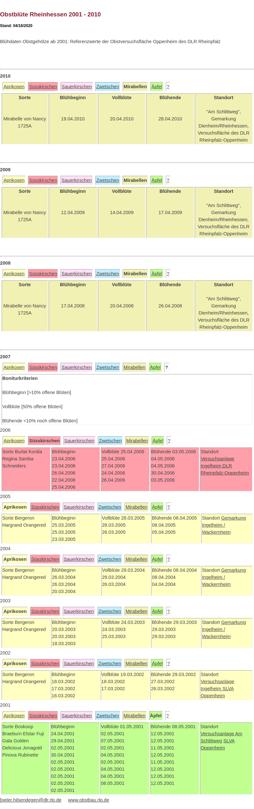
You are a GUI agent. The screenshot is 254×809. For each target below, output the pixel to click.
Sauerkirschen (76, 86)
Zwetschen (107, 86)
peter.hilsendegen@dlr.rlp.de (31, 800)
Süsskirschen (43, 86)
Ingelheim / (213, 525)
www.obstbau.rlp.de (88, 800)
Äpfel (156, 86)
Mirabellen (135, 367)
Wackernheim (216, 532)
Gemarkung (233, 518)
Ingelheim (211, 465)
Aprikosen (14, 86)
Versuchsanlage (217, 458)
